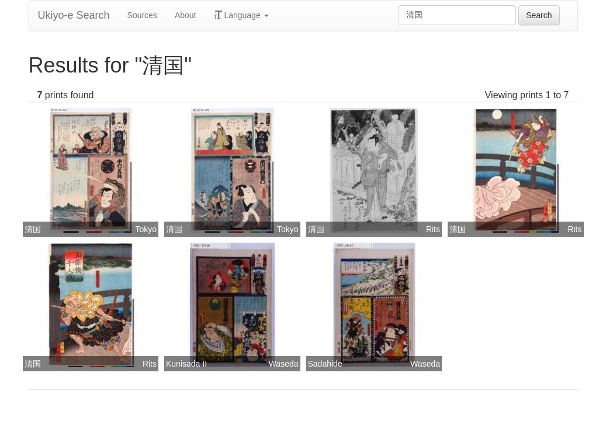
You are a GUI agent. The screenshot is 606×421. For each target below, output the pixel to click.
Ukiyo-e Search (74, 15)
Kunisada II (186, 363)
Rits (433, 229)
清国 (33, 229)
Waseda (284, 363)
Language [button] (241, 15)
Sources (142, 15)
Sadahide (325, 363)
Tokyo (146, 229)
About (185, 15)
